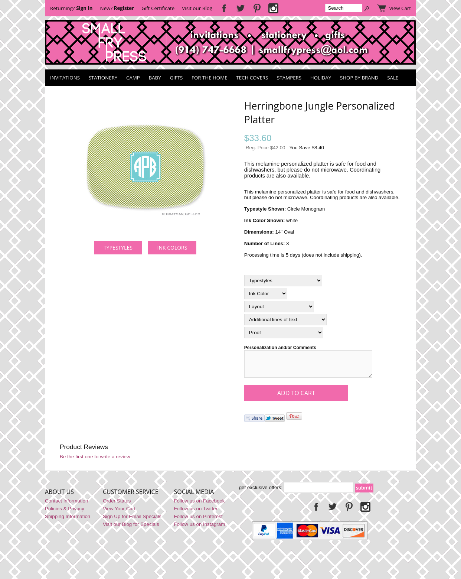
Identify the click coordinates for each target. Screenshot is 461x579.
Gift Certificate (157, 8)
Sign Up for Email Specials (132, 521)
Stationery (103, 77)
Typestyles (118, 247)
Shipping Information (67, 521)
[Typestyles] (283, 280)
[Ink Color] (265, 293)
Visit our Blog (197, 8)
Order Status (117, 505)
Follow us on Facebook (199, 505)
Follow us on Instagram (199, 528)
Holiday (320, 77)
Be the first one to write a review (95, 461)
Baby (155, 77)
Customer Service (130, 496)
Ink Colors (172, 247)
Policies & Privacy (64, 513)
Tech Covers (252, 77)
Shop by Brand (359, 77)
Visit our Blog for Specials (131, 528)
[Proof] (283, 332)
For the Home (210, 77)
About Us (59, 496)
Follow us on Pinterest (198, 521)
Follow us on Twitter (196, 513)
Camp (133, 77)
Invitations (65, 77)
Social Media (194, 496)
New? (117, 8)
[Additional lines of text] (285, 319)
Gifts (176, 77)
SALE (392, 77)
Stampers (289, 77)
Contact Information (66, 505)
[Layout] (279, 306)
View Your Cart (119, 513)
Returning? (71, 8)
